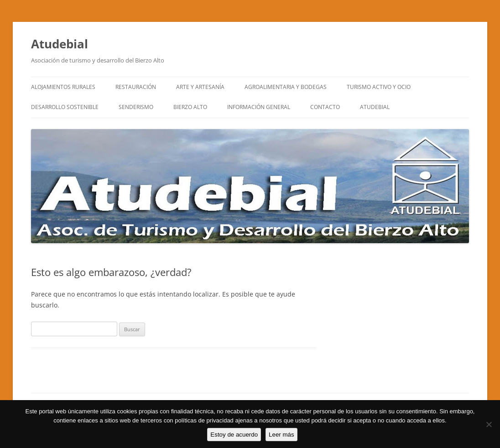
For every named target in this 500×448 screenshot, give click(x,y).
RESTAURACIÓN (135, 87)
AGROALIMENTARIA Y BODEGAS (286, 87)
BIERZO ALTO (190, 107)
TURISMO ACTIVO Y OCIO (379, 87)
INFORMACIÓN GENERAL (258, 107)
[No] (488, 424)
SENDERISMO (136, 107)
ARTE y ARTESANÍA (200, 87)
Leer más (281, 434)
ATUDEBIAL (375, 107)
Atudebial (59, 44)
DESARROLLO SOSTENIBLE (65, 107)
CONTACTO (325, 107)
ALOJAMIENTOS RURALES (63, 87)
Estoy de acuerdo (234, 434)
